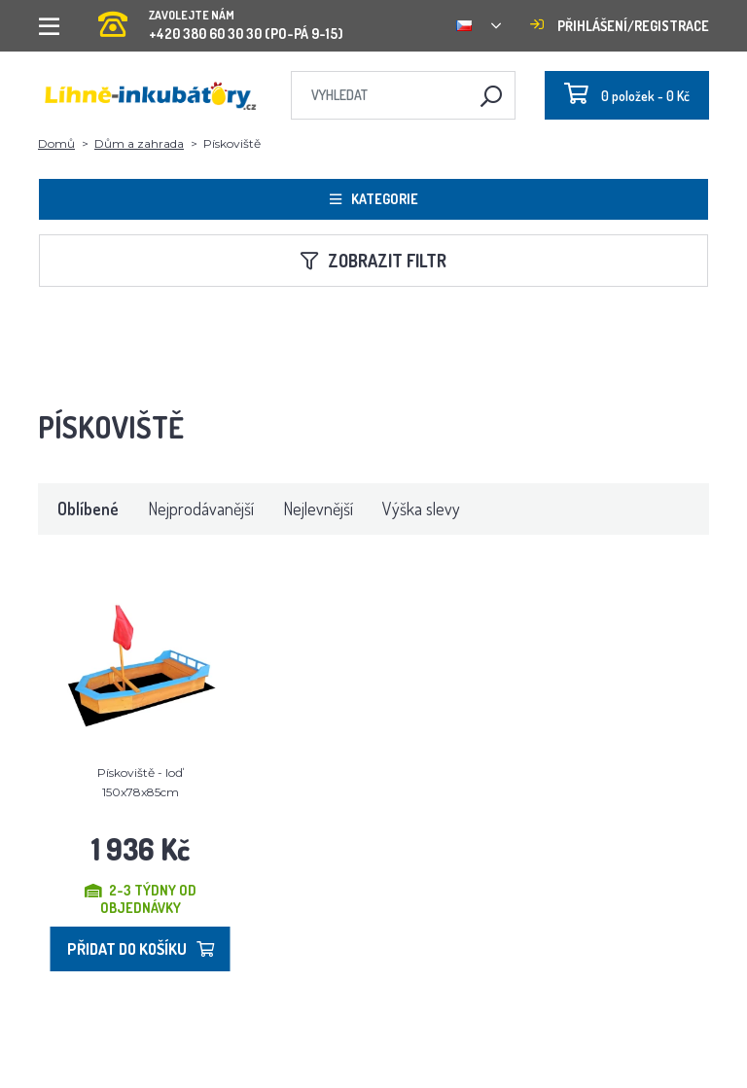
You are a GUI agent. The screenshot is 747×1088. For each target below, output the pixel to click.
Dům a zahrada (139, 143)
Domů (56, 143)
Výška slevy (421, 508)
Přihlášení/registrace (619, 26)
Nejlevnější (318, 508)
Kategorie (374, 199)
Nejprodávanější (201, 508)
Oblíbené (88, 508)
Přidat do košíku (140, 949)
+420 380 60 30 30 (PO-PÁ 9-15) (220, 19)
